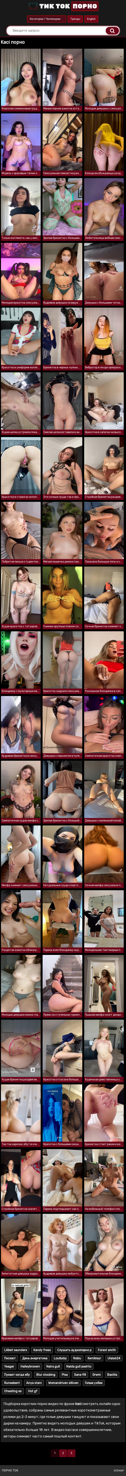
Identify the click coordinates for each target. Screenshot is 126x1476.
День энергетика (34, 1358)
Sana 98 (80, 1375)
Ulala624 (114, 1358)
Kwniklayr (94, 1358)
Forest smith (107, 1350)
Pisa (65, 1375)
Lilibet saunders (15, 1350)
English (91, 19)
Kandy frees (42, 1350)
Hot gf (32, 1391)
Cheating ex (13, 1391)
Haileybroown (30, 1366)
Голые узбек (93, 1383)
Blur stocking (45, 1375)
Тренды (75, 19)
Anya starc (34, 1383)
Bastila (112, 1375)
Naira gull (53, 1366)
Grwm (96, 1375)
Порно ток (10, 1470)
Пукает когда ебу (17, 1375)
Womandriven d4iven (63, 1383)
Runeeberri (12, 1383)
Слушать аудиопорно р (74, 1350)
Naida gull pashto (78, 1366)
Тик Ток (63, 6)
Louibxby (60, 1358)
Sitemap (119, 1470)
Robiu (77, 1358)
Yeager (9, 1366)
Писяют (10, 1358)
